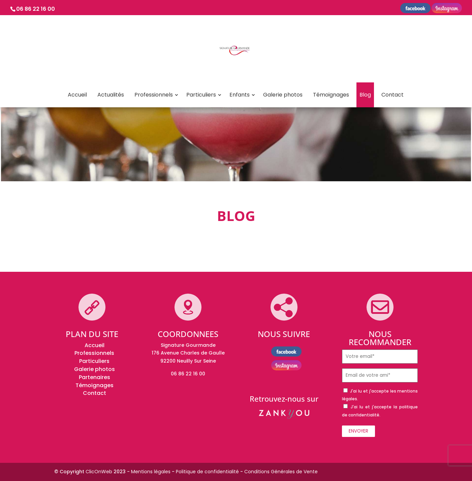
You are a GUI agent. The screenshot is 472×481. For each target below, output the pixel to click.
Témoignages (331, 95)
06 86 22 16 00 (35, 9)
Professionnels (153, 95)
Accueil (77, 95)
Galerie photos (283, 95)
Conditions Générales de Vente (281, 471)
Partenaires (94, 377)
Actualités (110, 95)
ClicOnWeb (99, 471)
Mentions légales (150, 471)
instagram (447, 9)
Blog (365, 95)
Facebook (415, 9)
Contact (392, 95)
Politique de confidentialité (207, 471)
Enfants (239, 95)
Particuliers (201, 95)
